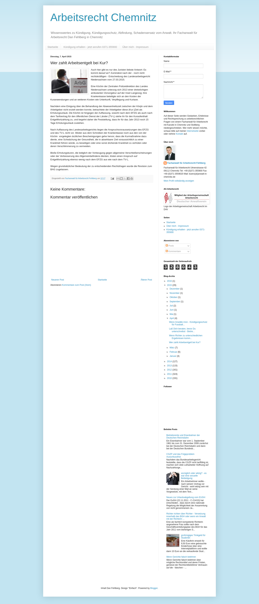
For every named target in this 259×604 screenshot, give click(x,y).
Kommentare (173, 251)
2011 (169, 374)
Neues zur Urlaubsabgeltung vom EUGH (185, 497)
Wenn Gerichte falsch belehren (181, 557)
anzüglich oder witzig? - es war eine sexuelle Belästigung (193, 476)
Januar (173, 356)
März (172, 347)
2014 (169, 361)
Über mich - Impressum (135, 47)
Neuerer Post (57, 280)
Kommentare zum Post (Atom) (76, 285)
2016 (169, 281)
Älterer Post (146, 280)
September (175, 301)
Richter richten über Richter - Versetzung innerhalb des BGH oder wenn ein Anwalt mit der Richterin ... (186, 516)
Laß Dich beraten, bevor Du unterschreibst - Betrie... (182, 329)
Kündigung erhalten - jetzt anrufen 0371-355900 (90, 47)
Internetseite (193, 131)
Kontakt (179, 134)
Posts (170, 246)
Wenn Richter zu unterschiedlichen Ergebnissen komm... (185, 336)
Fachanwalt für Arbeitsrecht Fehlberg (186, 163)
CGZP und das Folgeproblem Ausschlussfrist (180, 455)
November (175, 293)
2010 (169, 378)
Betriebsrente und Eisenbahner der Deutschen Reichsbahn (183, 436)
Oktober (174, 297)
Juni (172, 310)
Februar (174, 352)
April (172, 318)
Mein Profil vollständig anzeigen (179, 181)
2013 (169, 365)
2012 (169, 369)
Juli (171, 305)
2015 (169, 285)
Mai (172, 314)
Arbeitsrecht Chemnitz (103, 17)
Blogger (154, 588)
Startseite (52, 47)
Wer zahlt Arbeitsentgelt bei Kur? (185, 342)
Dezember (175, 289)
